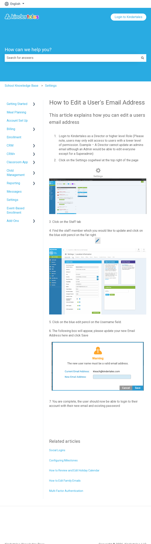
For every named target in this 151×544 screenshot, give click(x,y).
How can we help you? (28, 49)
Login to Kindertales (128, 17)
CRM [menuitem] (10, 145)
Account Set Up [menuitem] (17, 120)
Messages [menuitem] (14, 191)
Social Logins (57, 450)
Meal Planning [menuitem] (16, 112)
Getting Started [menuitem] (17, 104)
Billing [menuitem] (11, 129)
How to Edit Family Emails (65, 480)
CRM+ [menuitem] (11, 154)
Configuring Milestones (63, 460)
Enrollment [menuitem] (14, 137)
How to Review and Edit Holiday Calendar (74, 470)
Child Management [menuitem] (16, 173)
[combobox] (72, 58)
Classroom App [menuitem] (17, 162)
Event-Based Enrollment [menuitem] (15, 210)
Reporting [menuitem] (13, 183)
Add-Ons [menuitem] (13, 221)
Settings (51, 85)
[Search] (142, 58)
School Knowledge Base (21, 85)
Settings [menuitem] (12, 200)
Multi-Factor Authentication (66, 490)
